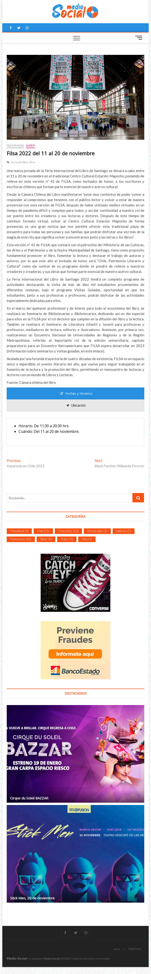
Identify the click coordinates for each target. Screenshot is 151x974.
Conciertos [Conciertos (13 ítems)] (68, 531)
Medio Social (17, 958)
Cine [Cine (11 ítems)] (43, 531)
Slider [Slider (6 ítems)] (46, 539)
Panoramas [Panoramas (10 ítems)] (20, 539)
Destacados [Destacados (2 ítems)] (97, 531)
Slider (30, 145)
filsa (32, 162)
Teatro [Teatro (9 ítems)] (67, 539)
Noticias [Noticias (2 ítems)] (123, 531)
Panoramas (15, 145)
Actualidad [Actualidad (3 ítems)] (19, 531)
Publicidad (134, 948)
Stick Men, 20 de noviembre (32, 898)
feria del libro (19, 162)
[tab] (75, 394)
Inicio (116, 949)
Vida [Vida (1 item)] (87, 539)
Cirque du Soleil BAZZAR (29, 798)
